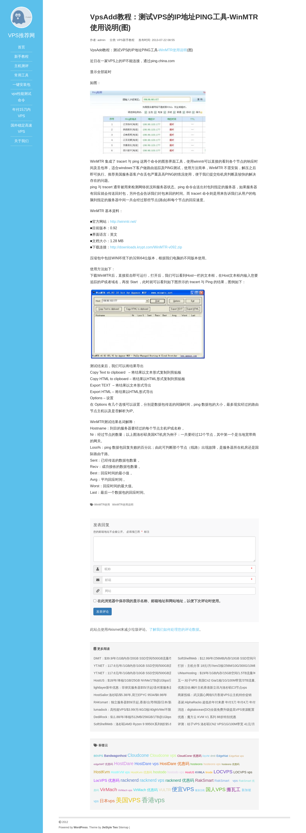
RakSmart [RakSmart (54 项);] (204, 780)
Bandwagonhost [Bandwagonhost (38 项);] (115, 755)
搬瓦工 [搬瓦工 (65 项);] (233, 789)
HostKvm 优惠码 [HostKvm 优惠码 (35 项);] (141, 772)
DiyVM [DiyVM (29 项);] (205, 756)
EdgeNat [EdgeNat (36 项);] (222, 755)
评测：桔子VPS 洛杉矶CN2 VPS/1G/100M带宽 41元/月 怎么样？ (223, 724)
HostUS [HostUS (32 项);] (189, 772)
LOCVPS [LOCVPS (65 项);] (223, 771)
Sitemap (123, 827)
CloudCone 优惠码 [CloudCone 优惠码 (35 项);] (189, 755)
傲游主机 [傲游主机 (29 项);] (200, 790)
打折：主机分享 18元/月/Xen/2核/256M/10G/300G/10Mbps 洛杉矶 (224, 665)
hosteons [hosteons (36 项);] (196, 764)
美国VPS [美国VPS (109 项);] (128, 800)
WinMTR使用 (102, 504)
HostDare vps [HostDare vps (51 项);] (146, 763)
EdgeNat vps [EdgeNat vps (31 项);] (236, 756)
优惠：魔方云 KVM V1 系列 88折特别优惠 (207, 717)
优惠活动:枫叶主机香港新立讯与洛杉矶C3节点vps (212, 687)
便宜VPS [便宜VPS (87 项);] (183, 789)
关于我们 (21, 141)
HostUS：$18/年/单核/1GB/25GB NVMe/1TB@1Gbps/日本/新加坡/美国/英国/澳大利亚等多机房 (160, 680)
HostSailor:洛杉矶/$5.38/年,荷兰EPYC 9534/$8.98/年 (130, 695)
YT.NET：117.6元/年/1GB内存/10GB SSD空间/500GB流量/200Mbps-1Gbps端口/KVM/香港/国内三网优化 (167, 665)
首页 (21, 47)
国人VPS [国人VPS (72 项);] (215, 789)
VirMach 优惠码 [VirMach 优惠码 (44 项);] (145, 790)
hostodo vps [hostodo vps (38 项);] (175, 772)
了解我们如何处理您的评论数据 (174, 629)
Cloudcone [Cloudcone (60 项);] (138, 755)
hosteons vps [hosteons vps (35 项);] (212, 764)
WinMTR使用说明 (173, 50)
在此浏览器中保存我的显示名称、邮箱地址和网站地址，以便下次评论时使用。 (159, 601)
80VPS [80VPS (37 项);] (98, 755)
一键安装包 (21, 84)
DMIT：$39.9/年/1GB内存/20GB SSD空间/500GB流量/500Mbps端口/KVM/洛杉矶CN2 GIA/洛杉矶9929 (165, 658)
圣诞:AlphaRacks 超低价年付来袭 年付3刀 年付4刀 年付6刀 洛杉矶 (224, 702)
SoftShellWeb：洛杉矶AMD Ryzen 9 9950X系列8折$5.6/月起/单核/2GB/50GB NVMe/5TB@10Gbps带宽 (166, 724)
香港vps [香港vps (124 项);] (153, 800)
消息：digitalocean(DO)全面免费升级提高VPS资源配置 (216, 709)
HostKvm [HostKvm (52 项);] (102, 772)
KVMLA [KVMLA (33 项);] (199, 772)
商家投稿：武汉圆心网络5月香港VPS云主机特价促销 (215, 695)
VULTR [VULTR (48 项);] (165, 790)
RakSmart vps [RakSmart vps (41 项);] (226, 780)
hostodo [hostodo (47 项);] (159, 772)
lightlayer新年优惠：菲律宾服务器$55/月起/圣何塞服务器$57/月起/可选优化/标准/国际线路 (156, 687)
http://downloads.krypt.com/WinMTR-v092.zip (146, 247)
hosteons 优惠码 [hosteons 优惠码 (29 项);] (230, 764)
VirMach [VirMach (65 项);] (108, 789)
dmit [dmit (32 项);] (212, 755)
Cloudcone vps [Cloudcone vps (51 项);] (163, 755)
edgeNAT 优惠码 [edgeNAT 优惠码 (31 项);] (103, 764)
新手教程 (21, 56)
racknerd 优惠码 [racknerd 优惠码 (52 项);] (180, 780)
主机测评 (21, 66)
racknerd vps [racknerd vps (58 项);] (152, 780)
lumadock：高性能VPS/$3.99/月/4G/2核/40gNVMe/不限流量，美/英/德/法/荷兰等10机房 (155, 709)
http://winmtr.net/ (123, 221)
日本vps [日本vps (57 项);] (107, 800)
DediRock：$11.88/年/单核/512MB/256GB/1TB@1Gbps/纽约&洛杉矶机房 (145, 717)
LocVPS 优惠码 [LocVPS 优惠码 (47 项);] (106, 780)
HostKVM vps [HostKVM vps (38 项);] (120, 772)
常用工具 (21, 75)
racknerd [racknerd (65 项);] (130, 780)
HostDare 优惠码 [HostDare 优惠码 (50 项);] (174, 763)
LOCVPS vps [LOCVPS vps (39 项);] (242, 772)
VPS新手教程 (125, 40)
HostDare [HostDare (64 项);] (124, 763)
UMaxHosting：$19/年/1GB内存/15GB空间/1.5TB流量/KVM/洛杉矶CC (226, 673)
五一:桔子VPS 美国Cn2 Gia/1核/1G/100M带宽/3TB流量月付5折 (222, 680)
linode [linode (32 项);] (209, 772)
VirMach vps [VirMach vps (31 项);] (125, 790)
